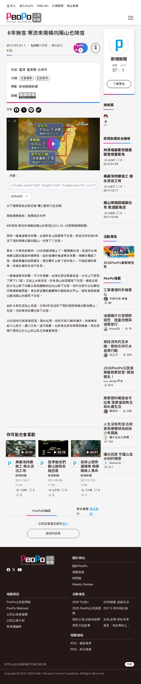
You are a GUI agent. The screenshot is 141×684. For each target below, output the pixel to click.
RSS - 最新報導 (80, 643)
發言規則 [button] (94, 511)
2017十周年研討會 (115, 608)
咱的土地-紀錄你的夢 (86, 619)
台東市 (42, 70)
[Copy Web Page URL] (38, 110)
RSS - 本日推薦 (80, 649)
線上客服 (72, 6)
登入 (13, 5)
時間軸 (76, 578)
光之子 (113, 354)
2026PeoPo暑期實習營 (119, 264)
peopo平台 (116, 381)
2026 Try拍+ (80, 602)
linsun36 (114, 328)
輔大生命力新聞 (119, 437)
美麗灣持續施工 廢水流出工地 (24, 466)
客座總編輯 (14, 626)
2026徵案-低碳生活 (116, 602)
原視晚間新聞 (28, 86)
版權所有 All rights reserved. (28, 95)
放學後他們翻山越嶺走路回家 (57, 466)
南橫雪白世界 (37, 215)
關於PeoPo (79, 566)
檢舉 (95, 47)
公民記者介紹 (16, 620)
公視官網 (57, 6)
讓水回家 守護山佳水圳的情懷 (118, 456)
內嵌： (14, 175)
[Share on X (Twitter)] (24, 110)
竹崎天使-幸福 (118, 298)
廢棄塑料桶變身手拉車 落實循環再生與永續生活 (118, 402)
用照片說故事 (81, 625)
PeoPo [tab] (41, 511)
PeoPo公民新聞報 (19, 602)
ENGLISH (42, 6)
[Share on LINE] (31, 110)
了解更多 (119, 84)
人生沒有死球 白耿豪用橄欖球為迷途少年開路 (118, 428)
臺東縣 (31, 70)
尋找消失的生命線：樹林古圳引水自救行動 (118, 346)
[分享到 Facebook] (16, 110)
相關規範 (78, 572)
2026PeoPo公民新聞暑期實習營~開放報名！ (119, 372)
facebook (9, 570)
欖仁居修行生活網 (105, 123)
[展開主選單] (130, 18)
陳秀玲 (113, 411)
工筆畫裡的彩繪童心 (118, 291)
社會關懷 (26, 78)
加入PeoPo (26, 6)
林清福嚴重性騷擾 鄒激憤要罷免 (118, 152)
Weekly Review (82, 584)
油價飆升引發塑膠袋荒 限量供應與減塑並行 (118, 320)
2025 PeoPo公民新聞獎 (86, 611)
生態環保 (42, 78)
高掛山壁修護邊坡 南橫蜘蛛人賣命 (90, 466)
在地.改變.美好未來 (116, 619)
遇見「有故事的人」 (116, 625)
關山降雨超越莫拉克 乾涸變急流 (118, 205)
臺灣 (22, 70)
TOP (129, 664)
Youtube (20, 570)
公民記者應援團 (17, 614)
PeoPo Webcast (17, 608)
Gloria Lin (115, 463)
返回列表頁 (53, 533)
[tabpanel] (53, 523)
